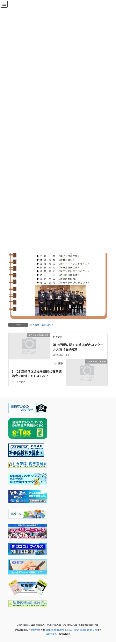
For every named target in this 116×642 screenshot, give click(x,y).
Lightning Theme (55, 629)
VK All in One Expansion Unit (82, 629)
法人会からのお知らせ (42, 324)
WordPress (34, 629)
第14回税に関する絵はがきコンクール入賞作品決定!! (78, 346)
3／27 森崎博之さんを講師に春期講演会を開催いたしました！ (37, 373)
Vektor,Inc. (51, 633)
